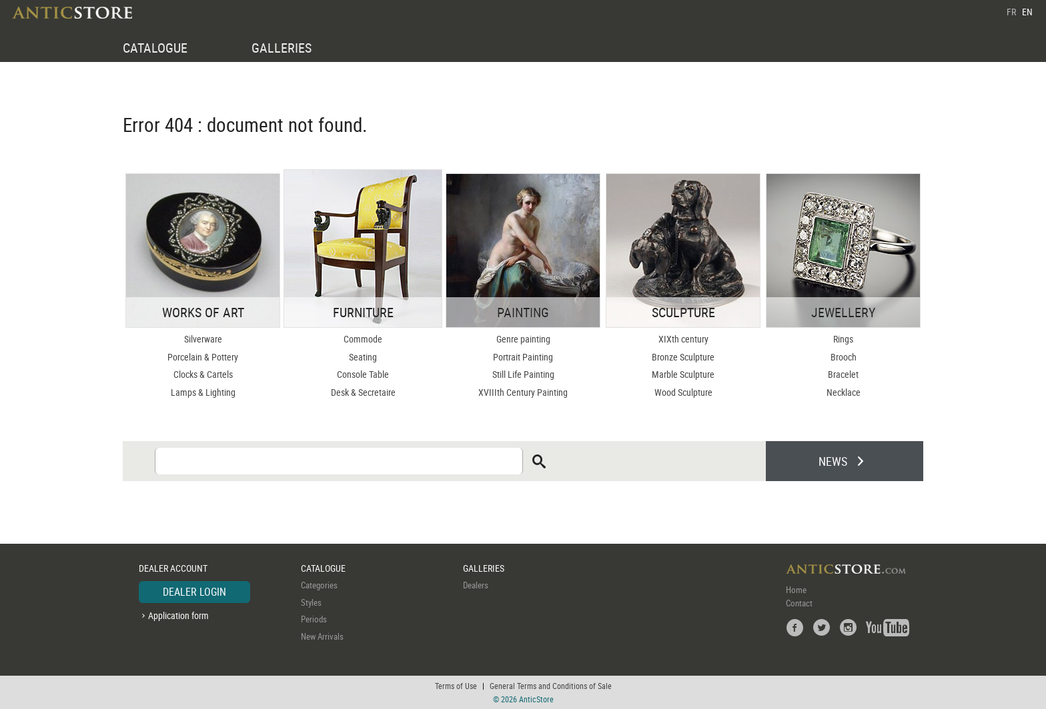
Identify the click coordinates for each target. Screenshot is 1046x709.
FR (1011, 11)
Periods (314, 619)
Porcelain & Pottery (202, 357)
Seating (363, 357)
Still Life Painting (523, 374)
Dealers (475, 585)
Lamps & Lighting (203, 392)
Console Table (363, 374)
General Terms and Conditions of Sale (551, 685)
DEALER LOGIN (194, 591)
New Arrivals (322, 636)
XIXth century (683, 339)
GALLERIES (281, 48)
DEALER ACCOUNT (173, 568)
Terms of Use (456, 685)
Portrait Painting (523, 357)
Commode (363, 339)
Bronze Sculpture (683, 357)
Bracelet (843, 374)
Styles (311, 602)
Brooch (844, 357)
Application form (178, 615)
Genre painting (523, 339)
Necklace (844, 392)
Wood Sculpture (683, 392)
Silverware (203, 339)
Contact (799, 603)
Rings (843, 339)
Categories (319, 585)
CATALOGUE (155, 48)
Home (796, 590)
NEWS (833, 461)
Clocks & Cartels (203, 374)
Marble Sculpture (683, 374)
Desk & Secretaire (363, 392)
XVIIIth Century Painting (523, 392)
